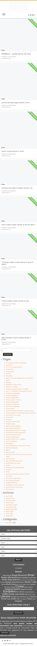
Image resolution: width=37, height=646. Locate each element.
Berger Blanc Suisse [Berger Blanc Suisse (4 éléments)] (24, 579)
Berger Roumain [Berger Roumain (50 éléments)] (13, 582)
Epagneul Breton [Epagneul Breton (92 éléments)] (12, 589)
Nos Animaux (10, 459)
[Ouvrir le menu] (3, 14)
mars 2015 (9, 514)
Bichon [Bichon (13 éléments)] (22, 582)
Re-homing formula (13, 481)
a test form (9, 369)
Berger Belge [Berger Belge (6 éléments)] (32, 577)
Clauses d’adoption (12, 404)
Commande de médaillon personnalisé (19, 411)
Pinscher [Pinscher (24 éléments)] (33, 597)
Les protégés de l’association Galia (18, 446)
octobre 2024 (10, 501)
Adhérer (8, 382)
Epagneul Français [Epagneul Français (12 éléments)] (26, 589)
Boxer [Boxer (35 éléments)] (8, 584)
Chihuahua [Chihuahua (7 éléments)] (7, 587)
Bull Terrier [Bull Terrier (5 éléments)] (19, 584)
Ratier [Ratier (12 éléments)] (9, 599)
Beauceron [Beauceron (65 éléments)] (22, 575)
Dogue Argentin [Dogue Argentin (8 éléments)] (28, 587)
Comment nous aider (13, 415)
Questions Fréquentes (13, 478)
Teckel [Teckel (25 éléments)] (29, 599)
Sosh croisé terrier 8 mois (13, 151)
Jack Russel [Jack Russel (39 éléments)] (19, 594)
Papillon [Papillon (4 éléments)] (28, 596)
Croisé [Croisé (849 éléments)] (19, 586)
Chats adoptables (12, 396)
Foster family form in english (15, 439)
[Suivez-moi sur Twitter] (31, 15)
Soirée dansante (11, 483)
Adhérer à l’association (14, 385)
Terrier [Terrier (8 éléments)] (34, 599)
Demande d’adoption (13, 426)
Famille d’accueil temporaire (16, 433)
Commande (10, 409)
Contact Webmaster (13, 422)
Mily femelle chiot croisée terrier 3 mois (16, 338)
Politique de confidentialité (15, 467)
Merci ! (8, 450)
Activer (8, 374)
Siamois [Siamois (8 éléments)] (24, 599)
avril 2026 (9, 496)
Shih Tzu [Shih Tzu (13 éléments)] (19, 599)
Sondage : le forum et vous (15, 485)
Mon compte (10, 452)
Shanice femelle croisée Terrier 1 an (17, 188)
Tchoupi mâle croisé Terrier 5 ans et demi (17, 263)
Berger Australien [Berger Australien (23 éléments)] (22, 577)
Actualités (9, 376)
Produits (9, 470)
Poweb (31, 643)
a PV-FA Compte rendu (14, 367)
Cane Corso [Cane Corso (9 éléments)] (26, 584)
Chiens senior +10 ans (13, 400)
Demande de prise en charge (16, 430)
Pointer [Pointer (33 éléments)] (4, 599)
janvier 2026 (10, 498)
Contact (9, 419)
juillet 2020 (9, 511)
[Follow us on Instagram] (35, 15)
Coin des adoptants (13, 406)
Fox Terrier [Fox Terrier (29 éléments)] (20, 592)
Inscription (9, 443)
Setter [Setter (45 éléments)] (13, 599)
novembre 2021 (11, 507)
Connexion (9, 417)
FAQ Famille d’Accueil (13, 435)
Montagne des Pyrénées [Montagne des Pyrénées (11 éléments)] (18, 597)
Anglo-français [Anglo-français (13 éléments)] (6, 575)
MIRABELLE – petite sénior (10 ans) (16, 54)
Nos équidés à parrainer (14, 461)
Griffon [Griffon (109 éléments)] (5, 594)
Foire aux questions (12, 437)
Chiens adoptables (12, 398)
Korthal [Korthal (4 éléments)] (33, 594)
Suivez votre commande (14, 487)
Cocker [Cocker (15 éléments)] (12, 587)
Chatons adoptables (13, 393)
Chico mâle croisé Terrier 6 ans (15, 301)
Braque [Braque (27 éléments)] (14, 584)
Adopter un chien (12, 387)
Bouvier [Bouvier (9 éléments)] (4, 584)
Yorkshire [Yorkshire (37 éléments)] (18, 601)
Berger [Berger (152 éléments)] (31, 575)
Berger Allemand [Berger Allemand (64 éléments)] (8, 577)
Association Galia (13, 643)
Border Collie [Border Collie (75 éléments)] (31, 582)
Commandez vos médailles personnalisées (21, 413)
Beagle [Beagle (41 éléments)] (14, 575)
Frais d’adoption (11, 441)
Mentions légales (12, 448)
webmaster (4, 633)
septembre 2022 (11, 505)
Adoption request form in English (17, 389)
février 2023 (10, 503)
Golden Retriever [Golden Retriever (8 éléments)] (29, 592)
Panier (8, 465)
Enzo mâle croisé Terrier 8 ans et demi (18, 224)
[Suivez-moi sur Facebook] (33, 15)
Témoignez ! (10, 489)
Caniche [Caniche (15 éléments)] (32, 584)
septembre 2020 (11, 509)
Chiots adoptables (12, 402)
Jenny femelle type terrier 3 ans (15, 102)
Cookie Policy (10, 424)
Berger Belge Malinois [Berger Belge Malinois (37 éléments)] (10, 580)
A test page (10, 372)
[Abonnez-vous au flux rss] (29, 15)
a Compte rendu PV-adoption (16, 363)
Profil (7, 472)
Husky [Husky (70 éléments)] (11, 594)
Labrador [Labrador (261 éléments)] (5, 596)
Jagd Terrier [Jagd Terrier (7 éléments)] (28, 594)
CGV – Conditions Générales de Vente (19, 391)
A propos (9, 365)
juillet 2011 (9, 516)
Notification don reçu (13, 463)
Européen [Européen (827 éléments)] (9, 591)
